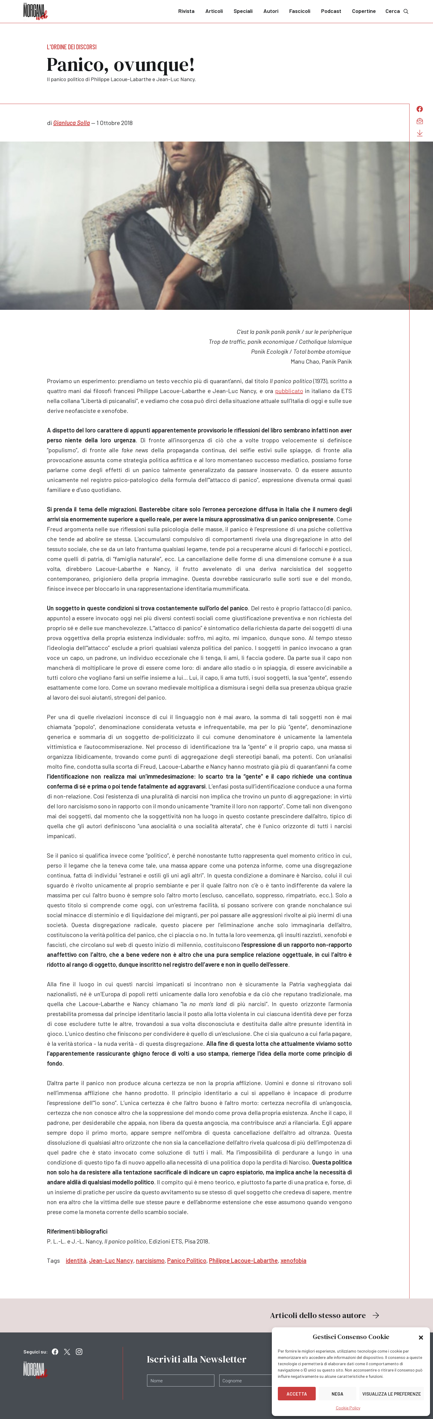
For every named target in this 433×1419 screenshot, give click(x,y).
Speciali (243, 11)
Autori (270, 11)
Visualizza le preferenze (391, 1393)
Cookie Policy (348, 1407)
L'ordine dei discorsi (72, 46)
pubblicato (289, 390)
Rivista (186, 11)
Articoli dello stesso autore (325, 1315)
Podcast (331, 11)
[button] (421, 1337)
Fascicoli (299, 11)
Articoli (214, 11)
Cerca (397, 11)
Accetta (297, 1393)
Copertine (364, 11)
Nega (337, 1393)
